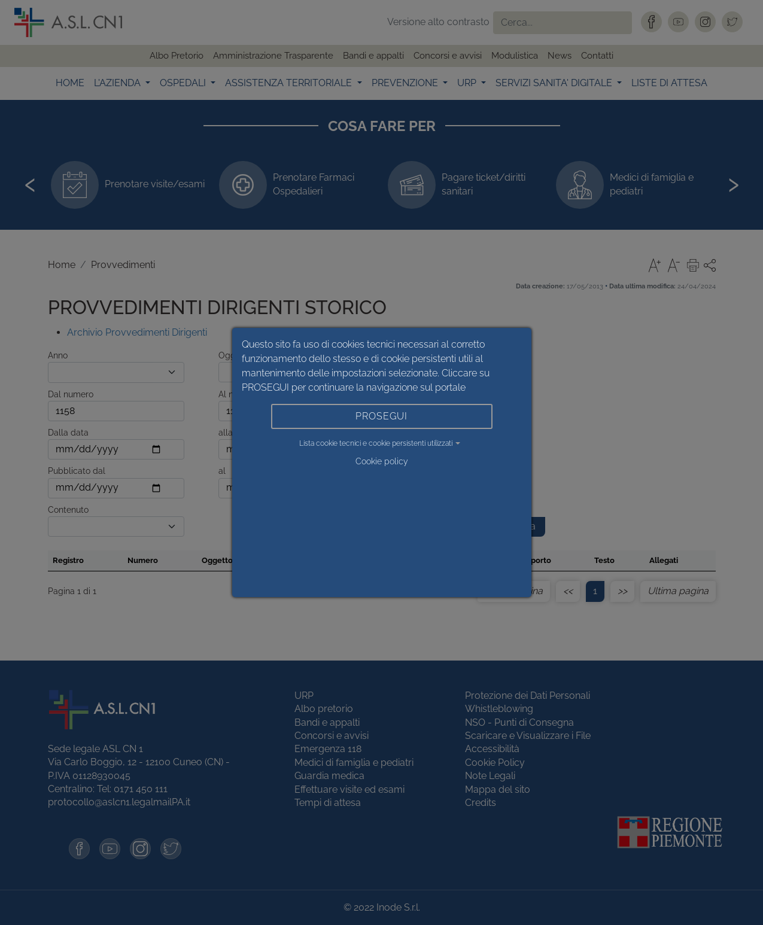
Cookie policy (381, 461)
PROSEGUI (381, 416)
